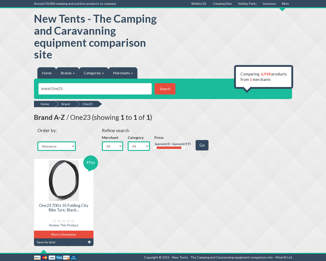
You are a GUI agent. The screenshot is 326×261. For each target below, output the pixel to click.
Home (47, 73)
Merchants (123, 73)
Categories (94, 73)
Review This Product (64, 225)
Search (165, 89)
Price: (159, 137)
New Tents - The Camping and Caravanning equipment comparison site (95, 36)
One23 (87, 104)
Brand (66, 104)
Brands (68, 73)
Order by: (47, 130)
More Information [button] (63, 234)
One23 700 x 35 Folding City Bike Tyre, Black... (63, 207)
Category (136, 137)
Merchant (110, 137)
